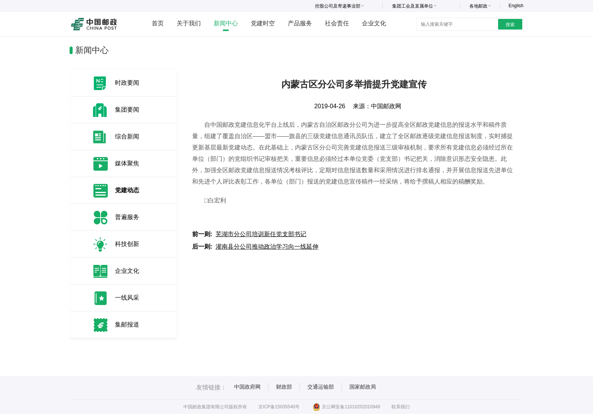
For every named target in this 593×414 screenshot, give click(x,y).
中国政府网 (247, 387)
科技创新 (127, 244)
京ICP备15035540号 (279, 406)
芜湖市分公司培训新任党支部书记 (261, 234)
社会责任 (337, 23)
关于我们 (189, 23)
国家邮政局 (362, 387)
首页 (158, 23)
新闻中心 (226, 23)
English (516, 5)
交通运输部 (320, 387)
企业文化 (374, 23)
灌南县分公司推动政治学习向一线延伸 (267, 246)
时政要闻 (127, 82)
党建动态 (127, 190)
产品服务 (300, 23)
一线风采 (127, 297)
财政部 (284, 387)
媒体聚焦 (127, 163)
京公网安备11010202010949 (346, 406)
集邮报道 (127, 324)
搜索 (510, 24)
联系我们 (400, 406)
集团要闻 (127, 109)
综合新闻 (127, 136)
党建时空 (263, 23)
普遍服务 (127, 217)
